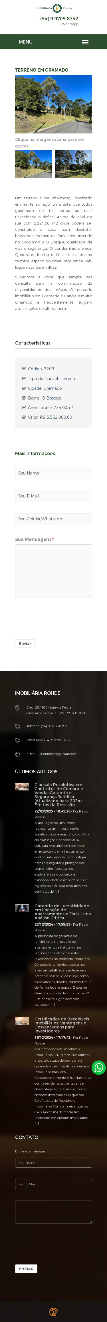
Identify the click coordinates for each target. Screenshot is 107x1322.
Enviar (25, 643)
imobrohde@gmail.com (57, 754)
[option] (34, 164)
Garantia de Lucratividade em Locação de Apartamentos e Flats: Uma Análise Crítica (63, 912)
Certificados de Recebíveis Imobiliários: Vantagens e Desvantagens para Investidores (62, 1025)
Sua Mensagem (33, 539)
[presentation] (58, 622)
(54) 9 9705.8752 (59, 19)
